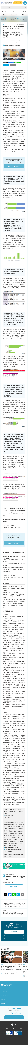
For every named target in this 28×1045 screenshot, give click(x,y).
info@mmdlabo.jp (15, 1013)
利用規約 (7, 817)
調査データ (12, 18)
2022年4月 (21, 193)
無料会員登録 (14, 931)
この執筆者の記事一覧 (14, 886)
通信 (18, 18)
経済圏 (15, 42)
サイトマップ (11, 1028)
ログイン (14, 936)
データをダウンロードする (12, 166)
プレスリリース (14, 14)
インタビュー (23, 11)
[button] (26, 949)
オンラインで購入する (9, 575)
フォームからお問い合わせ (14, 1017)
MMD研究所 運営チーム (14, 45)
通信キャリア (6, 40)
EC (22, 40)
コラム (14, 11)
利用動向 (12, 40)
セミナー (4, 14)
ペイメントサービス (7, 42)
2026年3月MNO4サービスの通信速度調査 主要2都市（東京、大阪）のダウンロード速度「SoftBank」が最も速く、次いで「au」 (11, 968)
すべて (23, 14)
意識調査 (18, 40)
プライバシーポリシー (19, 1028)
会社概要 (6, 1028)
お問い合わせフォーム (11, 815)
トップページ (3, 18)
